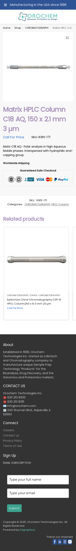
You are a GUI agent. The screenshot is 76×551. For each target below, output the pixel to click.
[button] (67, 38)
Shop (17, 28)
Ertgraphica (27, 530)
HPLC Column (60, 204)
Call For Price (13, 137)
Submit (14, 508)
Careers (8, 430)
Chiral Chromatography (45, 295)
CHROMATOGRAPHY (37, 28)
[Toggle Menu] (5, 5)
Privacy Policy (12, 441)
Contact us (11, 435)
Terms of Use (12, 446)
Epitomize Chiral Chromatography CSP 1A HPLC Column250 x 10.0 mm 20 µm (34, 302)
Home (6, 28)
